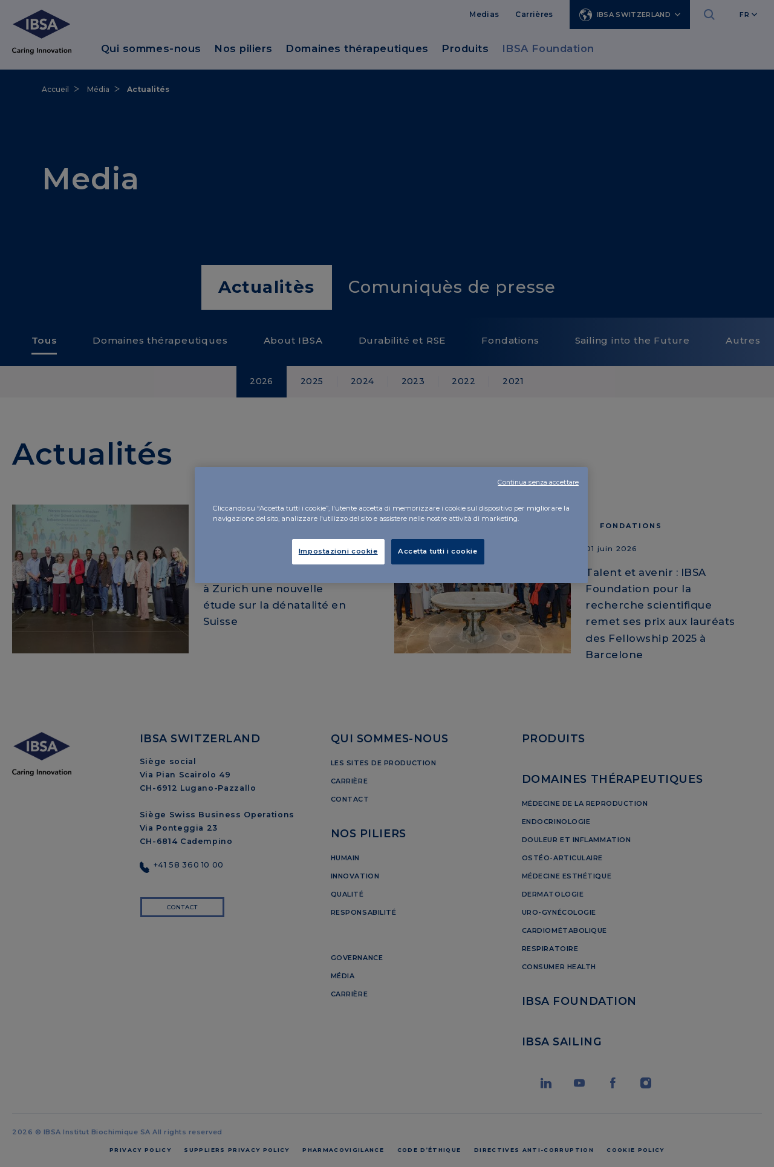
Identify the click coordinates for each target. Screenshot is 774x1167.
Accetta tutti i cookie (438, 551)
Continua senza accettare (538, 482)
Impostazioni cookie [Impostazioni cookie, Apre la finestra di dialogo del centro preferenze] (338, 551)
